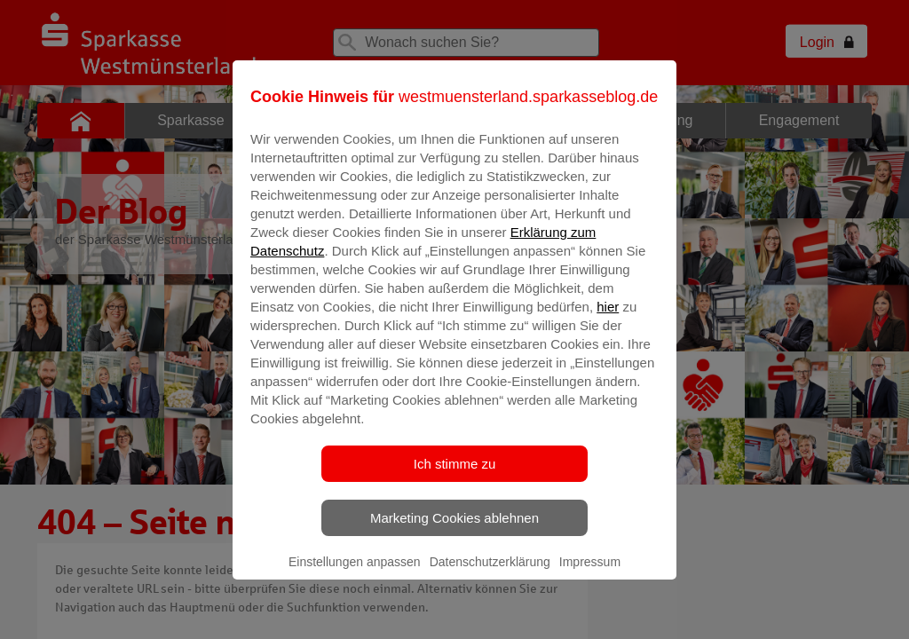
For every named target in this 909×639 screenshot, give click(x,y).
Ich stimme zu (455, 476)
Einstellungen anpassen (355, 574)
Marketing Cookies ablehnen (454, 530)
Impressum (589, 574)
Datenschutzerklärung (490, 574)
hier (608, 319)
